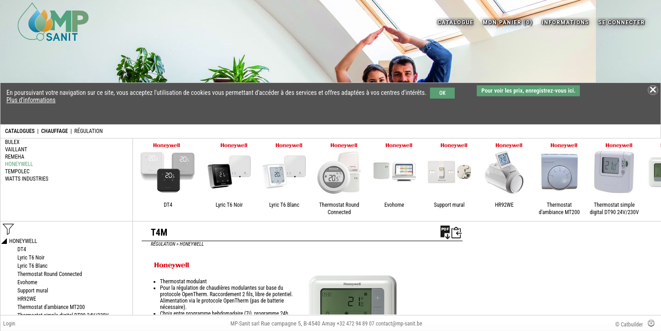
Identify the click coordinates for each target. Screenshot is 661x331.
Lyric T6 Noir (228, 205)
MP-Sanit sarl (245, 323)
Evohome (394, 205)
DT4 (168, 205)
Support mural (449, 205)
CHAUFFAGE (54, 131)
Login (9, 323)
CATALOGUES (20, 131)
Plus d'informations (30, 100)
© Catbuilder (629, 324)
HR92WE (504, 205)
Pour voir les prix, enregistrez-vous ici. (528, 90)
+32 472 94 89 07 (356, 323)
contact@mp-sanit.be (399, 323)
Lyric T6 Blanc (284, 205)
